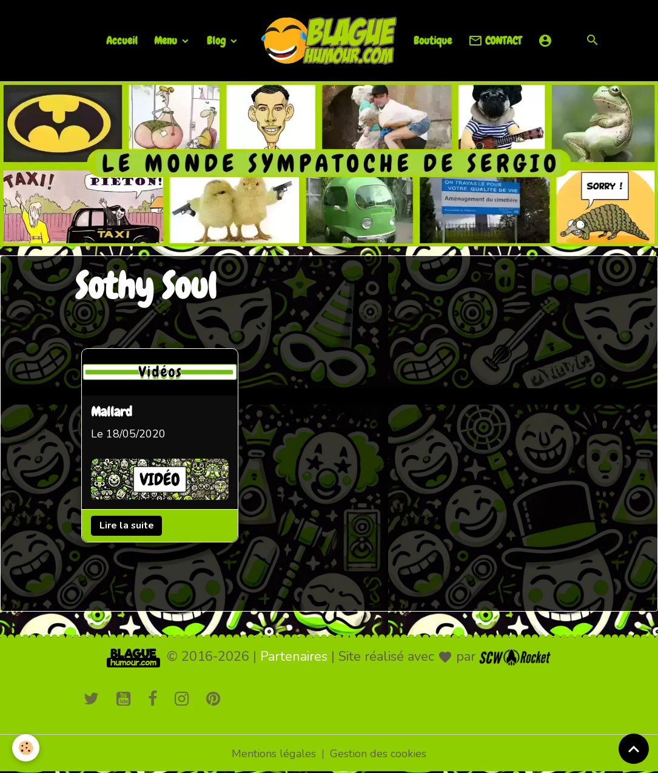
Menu (167, 40)
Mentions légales (274, 753)
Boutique (433, 40)
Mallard (111, 413)
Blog (217, 40)
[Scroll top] (634, 749)
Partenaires (293, 656)
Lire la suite (126, 525)
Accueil (122, 40)
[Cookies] (25, 747)
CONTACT (495, 41)
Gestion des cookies (378, 753)
